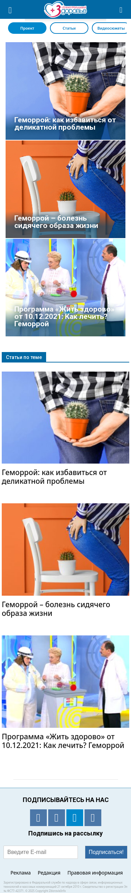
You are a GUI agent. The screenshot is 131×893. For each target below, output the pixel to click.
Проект (27, 28)
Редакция (49, 872)
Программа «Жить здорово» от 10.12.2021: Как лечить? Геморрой (63, 741)
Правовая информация (95, 872)
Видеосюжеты (111, 28)
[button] (121, 9)
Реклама (20, 872)
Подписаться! (106, 852)
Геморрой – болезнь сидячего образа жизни (56, 609)
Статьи (69, 28)
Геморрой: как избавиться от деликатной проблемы (54, 476)
